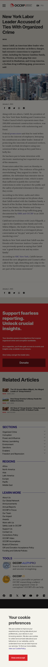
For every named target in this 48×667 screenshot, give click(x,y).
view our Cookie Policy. (17, 648)
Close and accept (18, 658)
